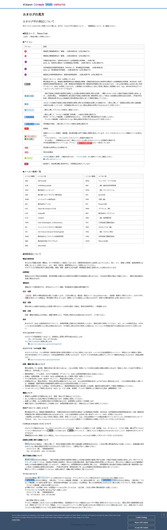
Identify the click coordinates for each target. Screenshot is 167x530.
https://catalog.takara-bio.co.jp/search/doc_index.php (55, 419)
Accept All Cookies (141, 528)
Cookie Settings (141, 517)
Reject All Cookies (141, 522)
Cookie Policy (16, 520)
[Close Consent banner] (164, 514)
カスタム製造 (81, 157)
